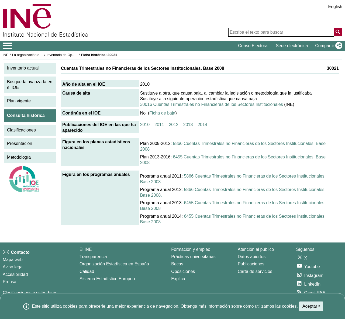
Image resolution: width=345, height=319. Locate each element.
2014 (202, 124)
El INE (86, 249)
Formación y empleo (190, 249)
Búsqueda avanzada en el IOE (29, 84)
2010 (145, 124)
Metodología (19, 157)
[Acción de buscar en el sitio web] (338, 32)
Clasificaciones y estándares (30, 292)
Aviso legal (13, 267)
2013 (188, 124)
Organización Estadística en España (114, 264)
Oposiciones (183, 271)
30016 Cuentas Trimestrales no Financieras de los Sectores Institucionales (211, 104)
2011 (159, 124)
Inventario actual (23, 68)
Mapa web (13, 259)
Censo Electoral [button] (253, 45)
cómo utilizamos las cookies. (270, 306)
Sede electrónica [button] (292, 45)
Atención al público (256, 249)
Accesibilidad (15, 274)
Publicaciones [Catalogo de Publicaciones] (251, 264)
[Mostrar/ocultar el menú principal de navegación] (8, 46)
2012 (173, 124)
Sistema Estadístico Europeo (107, 278)
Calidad (87, 271)
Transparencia (93, 256)
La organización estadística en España (41, 55)
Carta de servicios (255, 271)
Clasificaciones (21, 130)
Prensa (9, 281)
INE (5, 55)
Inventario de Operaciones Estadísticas (77, 55)
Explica (178, 278)
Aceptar (311, 306)
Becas (177, 264)
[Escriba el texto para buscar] (281, 32)
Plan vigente (19, 101)
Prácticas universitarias (193, 256)
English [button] (335, 6)
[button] (327, 46)
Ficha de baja (162, 113)
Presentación (19, 143)
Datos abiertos (251, 256)
